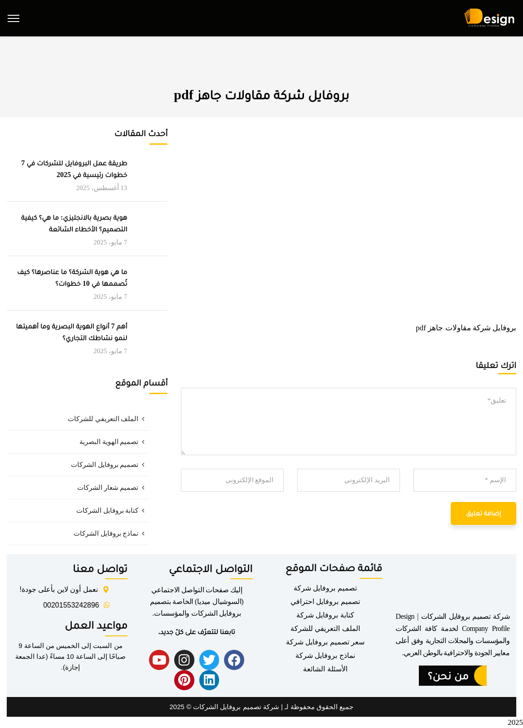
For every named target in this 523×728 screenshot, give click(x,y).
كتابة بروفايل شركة (325, 615)
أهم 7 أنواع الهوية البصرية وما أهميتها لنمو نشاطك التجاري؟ (71, 332)
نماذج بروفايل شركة (325, 655)
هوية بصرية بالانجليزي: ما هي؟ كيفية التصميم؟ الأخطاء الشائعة (74, 223)
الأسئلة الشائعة (325, 669)
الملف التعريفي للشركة (325, 628)
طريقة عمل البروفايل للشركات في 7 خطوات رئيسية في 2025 (74, 168)
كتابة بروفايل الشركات (107, 510)
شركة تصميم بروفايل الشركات (236, 706)
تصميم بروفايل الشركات (105, 464)
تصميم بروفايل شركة (325, 588)
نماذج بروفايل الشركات (106, 533)
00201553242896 (71, 605)
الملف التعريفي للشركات (103, 418)
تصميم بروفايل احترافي (325, 601)
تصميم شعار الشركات (108, 487)
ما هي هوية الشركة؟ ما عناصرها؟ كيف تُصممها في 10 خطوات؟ (72, 277)
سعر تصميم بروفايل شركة (325, 642)
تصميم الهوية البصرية (109, 441)
